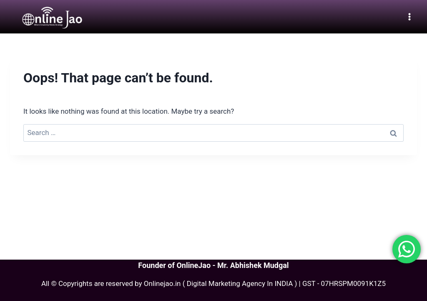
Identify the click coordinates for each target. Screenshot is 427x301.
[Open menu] (409, 16)
